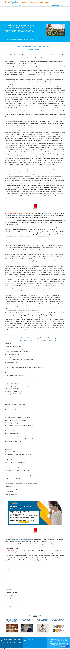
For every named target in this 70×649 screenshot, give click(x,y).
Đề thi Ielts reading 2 (28, 30)
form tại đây (55, 222)
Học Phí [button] (35, 5)
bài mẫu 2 (48, 215)
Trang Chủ (15, 5)
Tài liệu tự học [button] (42, 5)
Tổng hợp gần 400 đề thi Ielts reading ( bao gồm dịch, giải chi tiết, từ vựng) (38, 340)
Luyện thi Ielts (20, 30)
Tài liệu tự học (13, 30)
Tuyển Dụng (62, 5)
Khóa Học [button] (30, 5)
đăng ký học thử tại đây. (42, 236)
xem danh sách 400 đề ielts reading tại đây (21, 215)
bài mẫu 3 (53, 215)
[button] (12, 621)
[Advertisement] (31, 14)
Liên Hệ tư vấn (48, 5)
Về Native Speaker (22, 5)
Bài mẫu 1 (43, 215)
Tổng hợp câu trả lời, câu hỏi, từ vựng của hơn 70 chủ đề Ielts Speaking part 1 (39, 338)
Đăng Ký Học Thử (55, 5)
